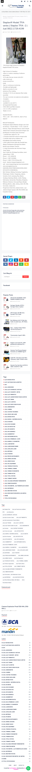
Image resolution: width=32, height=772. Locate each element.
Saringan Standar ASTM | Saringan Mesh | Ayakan (17, 306)
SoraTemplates (12, 768)
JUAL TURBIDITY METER (10, 478)
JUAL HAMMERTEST (10, 434)
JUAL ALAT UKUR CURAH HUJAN (13, 404)
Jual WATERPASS (9, 488)
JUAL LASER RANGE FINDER (11, 446)
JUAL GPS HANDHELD (10, 431)
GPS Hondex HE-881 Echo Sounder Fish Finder (17, 313)
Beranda (5, 16)
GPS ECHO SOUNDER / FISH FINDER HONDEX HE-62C (18, 298)
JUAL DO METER (8, 421)
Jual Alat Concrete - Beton (12, 392)
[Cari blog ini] (12, 276)
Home (10, 765)
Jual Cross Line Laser (11, 414)
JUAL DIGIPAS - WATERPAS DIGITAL (13, 419)
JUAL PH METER (8, 453)
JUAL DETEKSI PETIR (10, 416)
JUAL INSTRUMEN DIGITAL (11, 436)
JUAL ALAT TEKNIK (9, 399)
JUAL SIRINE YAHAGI (10, 461)
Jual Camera (8, 409)
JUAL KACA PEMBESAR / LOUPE (12, 439)
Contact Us (21, 765)
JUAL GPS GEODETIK (10, 429)
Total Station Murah (10, 498)
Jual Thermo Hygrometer (12, 471)
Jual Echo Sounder (10, 424)
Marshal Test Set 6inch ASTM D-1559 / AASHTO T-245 (19, 366)
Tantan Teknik (7, 32)
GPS (6, 384)
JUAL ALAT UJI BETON (10, 402)
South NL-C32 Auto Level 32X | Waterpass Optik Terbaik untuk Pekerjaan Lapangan (18, 358)
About (15, 765)
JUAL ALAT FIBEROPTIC (10, 394)
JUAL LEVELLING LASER (10, 448)
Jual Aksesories (9, 387)
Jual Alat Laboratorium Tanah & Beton (16, 397)
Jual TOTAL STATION (10, 476)
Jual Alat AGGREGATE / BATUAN (13, 389)
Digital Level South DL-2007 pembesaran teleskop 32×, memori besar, (18, 343)
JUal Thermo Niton (10, 473)
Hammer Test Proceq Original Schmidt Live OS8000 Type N (18, 351)
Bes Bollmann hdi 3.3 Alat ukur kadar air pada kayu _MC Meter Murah (18, 321)
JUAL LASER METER (9, 443)
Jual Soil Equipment (10, 463)
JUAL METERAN (8, 451)
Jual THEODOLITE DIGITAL (11, 466)
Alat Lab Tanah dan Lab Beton (13, 382)
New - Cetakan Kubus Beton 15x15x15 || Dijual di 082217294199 (18, 328)
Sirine (6, 495)
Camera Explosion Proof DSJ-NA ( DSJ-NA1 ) (15, 607)
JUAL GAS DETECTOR (10, 426)
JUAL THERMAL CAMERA (11, 468)
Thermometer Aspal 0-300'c (17, 335)
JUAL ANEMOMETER (10, 406)
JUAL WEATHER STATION (11, 490)
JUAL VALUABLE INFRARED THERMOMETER (15, 480)
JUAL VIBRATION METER (11, 483)
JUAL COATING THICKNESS (11, 411)
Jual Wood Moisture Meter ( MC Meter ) (15, 493)
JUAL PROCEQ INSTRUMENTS (12, 456)
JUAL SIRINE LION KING (10, 458)
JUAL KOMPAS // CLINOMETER (12, 441)
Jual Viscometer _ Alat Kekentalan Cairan (17, 485)
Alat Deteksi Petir (10, 379)
